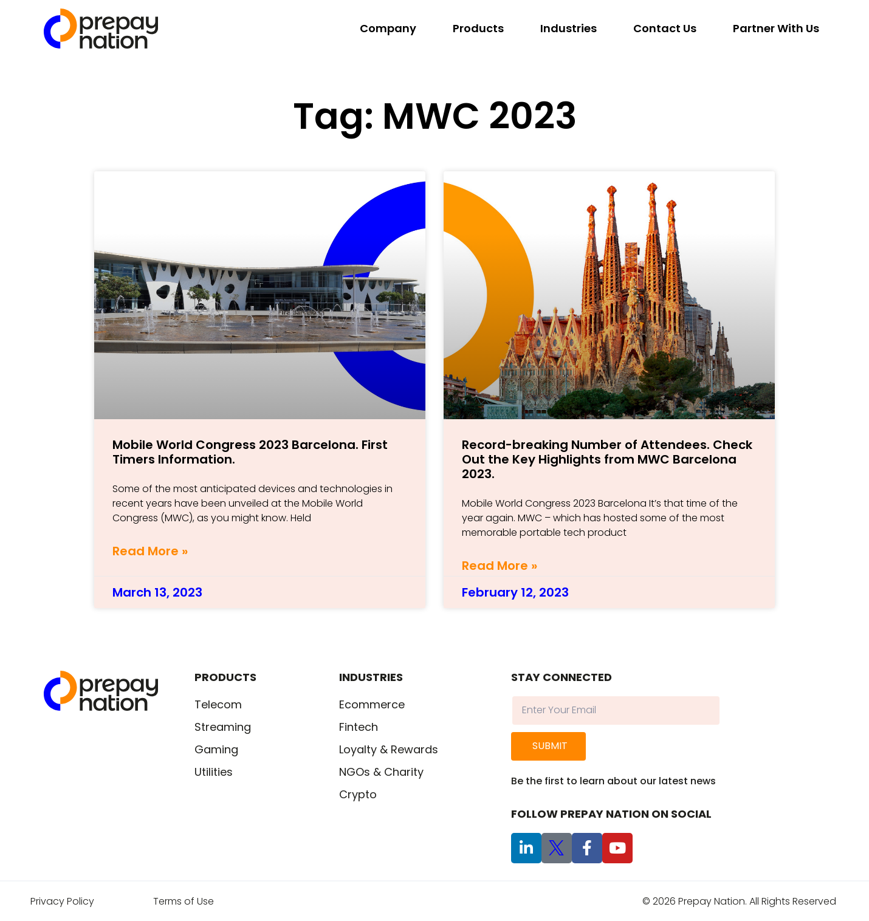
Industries (568, 28)
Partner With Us (776, 28)
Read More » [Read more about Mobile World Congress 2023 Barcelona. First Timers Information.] (150, 551)
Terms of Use (183, 901)
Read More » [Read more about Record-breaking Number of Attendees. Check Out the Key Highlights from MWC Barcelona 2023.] (499, 566)
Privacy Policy (62, 901)
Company (388, 28)
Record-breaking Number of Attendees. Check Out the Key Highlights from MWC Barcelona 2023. (607, 459)
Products (478, 28)
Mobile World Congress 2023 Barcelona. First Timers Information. (250, 452)
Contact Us (664, 28)
